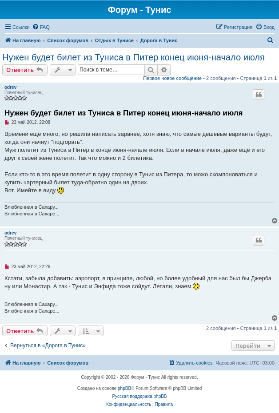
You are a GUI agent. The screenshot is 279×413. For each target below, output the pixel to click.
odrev (10, 87)
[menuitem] (41, 27)
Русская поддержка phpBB (139, 396)
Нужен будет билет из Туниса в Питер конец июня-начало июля (133, 57)
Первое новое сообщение (172, 78)
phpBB (124, 388)
